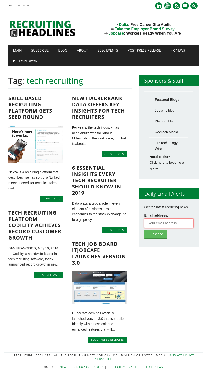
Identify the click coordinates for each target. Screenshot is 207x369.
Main (17, 50)
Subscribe (40, 50)
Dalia (123, 25)
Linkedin (158, 5)
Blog (62, 50)
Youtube (167, 5)
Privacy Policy (181, 355)
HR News (177, 50)
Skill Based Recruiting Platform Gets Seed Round (30, 107)
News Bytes (51, 198)
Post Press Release (144, 50)
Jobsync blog (164, 110)
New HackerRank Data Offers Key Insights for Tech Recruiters (98, 107)
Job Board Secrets (88, 367)
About (82, 50)
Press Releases (48, 274)
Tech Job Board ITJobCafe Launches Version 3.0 (99, 253)
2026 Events (108, 50)
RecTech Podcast (122, 367)
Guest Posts (114, 154)
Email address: (156, 215)
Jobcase (116, 33)
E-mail (186, 6)
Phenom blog (165, 121)
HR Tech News (25, 60)
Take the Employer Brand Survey (145, 29)
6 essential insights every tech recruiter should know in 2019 (96, 180)
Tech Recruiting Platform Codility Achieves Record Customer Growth (34, 225)
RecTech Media (166, 132)
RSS (176, 5)
